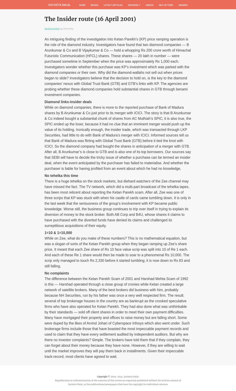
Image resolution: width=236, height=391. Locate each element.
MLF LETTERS (166, 4)
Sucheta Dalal (52, 28)
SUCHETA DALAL (59, 5)
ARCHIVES (134, 4)
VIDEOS (150, 4)
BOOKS (94, 4)
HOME (82, 4)
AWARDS (183, 4)
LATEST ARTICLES (113, 4)
